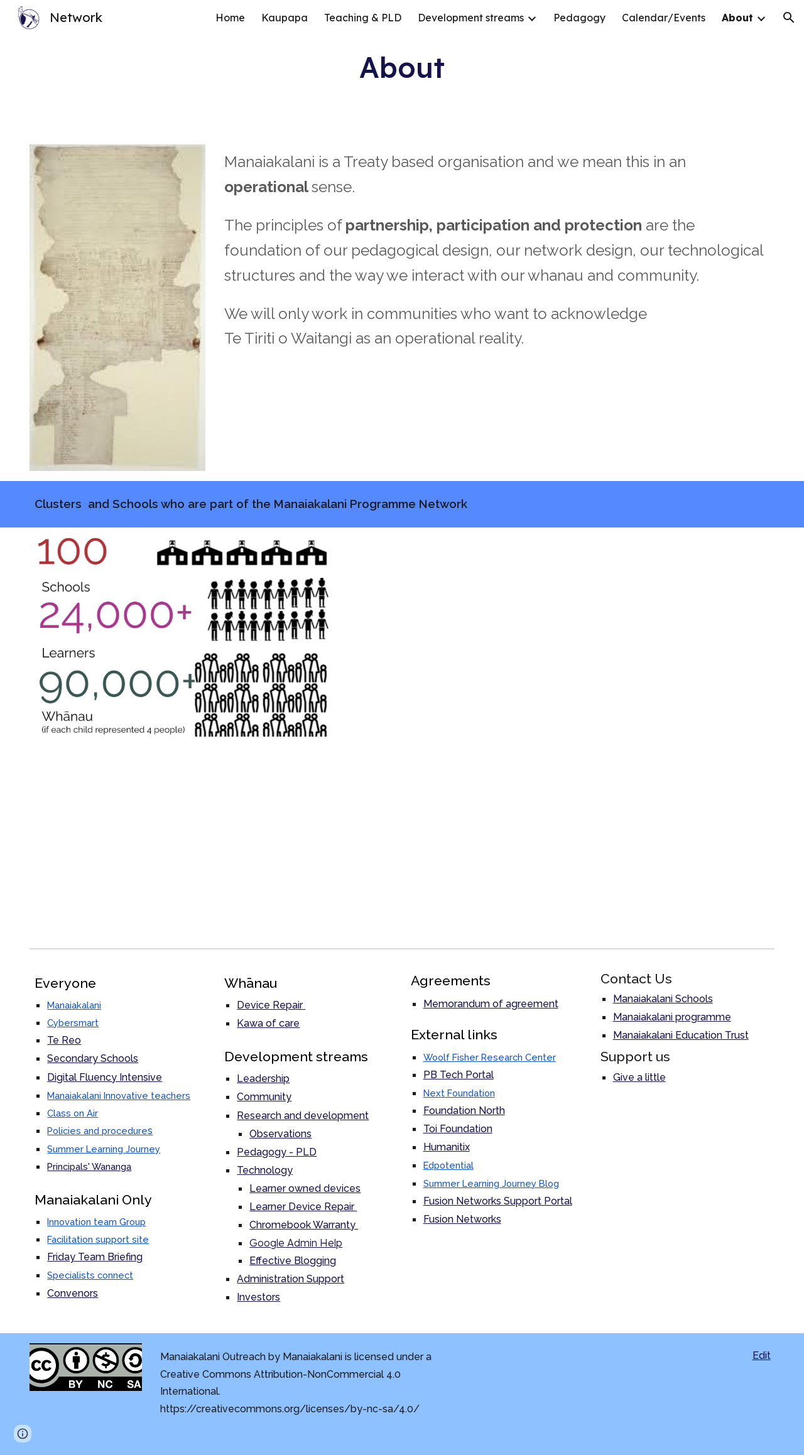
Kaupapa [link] (284, 17)
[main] (402, 67)
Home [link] (230, 17)
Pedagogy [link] (579, 17)
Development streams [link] (471, 17)
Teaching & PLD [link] (362, 17)
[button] (789, 18)
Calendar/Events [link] (663, 17)
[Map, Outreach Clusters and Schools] (560, 735)
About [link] (737, 17)
